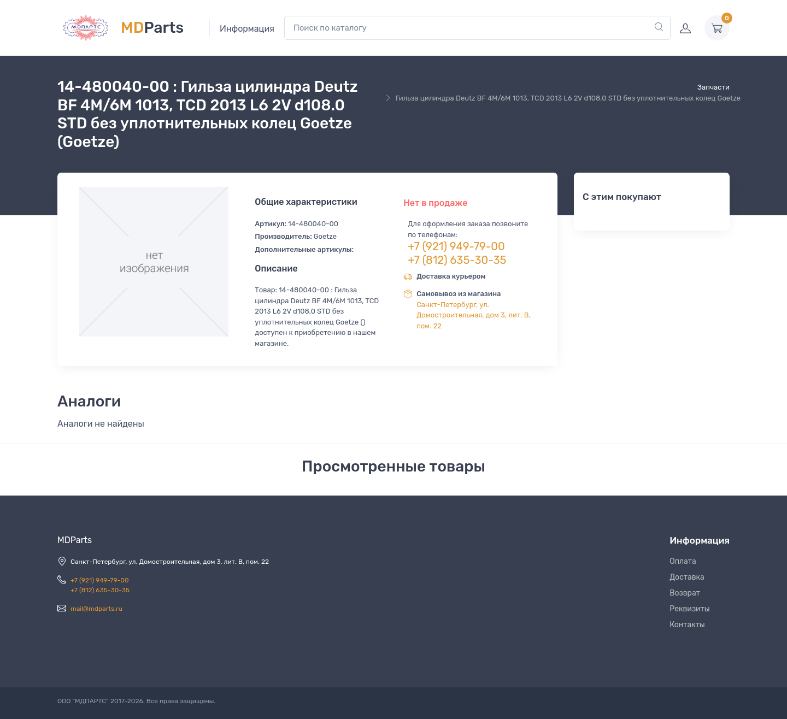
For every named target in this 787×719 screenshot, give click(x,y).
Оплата (682, 561)
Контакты (687, 624)
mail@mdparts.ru (96, 608)
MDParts (74, 540)
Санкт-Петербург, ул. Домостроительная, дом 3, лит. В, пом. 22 (473, 315)
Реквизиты (689, 609)
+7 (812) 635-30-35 (457, 260)
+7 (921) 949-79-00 (456, 246)
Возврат (684, 593)
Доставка (686, 577)
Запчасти (713, 87)
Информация (247, 28)
